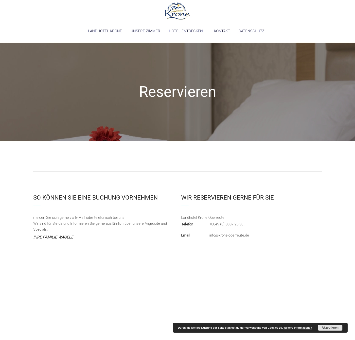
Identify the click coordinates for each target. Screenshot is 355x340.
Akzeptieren (330, 327)
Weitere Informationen (298, 327)
